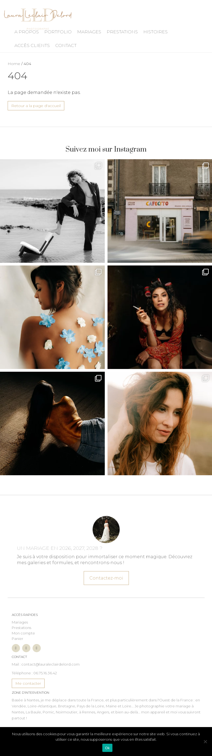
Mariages (89, 31)
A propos (26, 31)
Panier (17, 638)
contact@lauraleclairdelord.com (50, 664)
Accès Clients (32, 45)
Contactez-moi (106, 574)
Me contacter (28, 683)
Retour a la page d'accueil (36, 105)
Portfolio (58, 31)
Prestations (122, 31)
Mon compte (23, 633)
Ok (107, 748)
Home (14, 63)
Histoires (155, 31)
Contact (66, 45)
